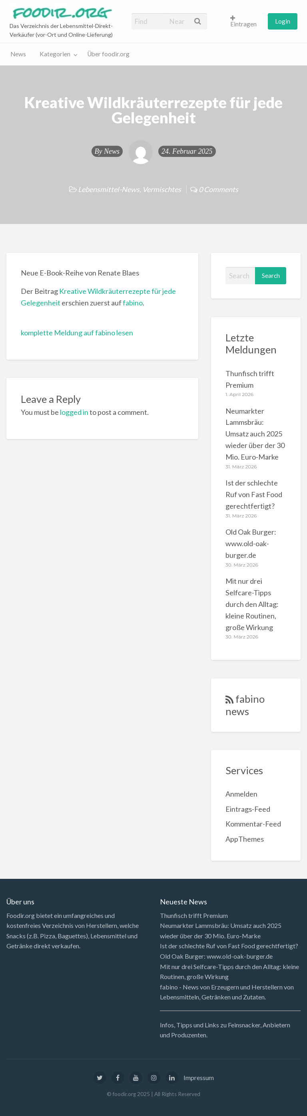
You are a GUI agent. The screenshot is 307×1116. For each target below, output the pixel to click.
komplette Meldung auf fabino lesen (77, 332)
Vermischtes (161, 189)
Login (282, 21)
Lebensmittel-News (109, 189)
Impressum (198, 1077)
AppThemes (244, 839)
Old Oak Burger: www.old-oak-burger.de (250, 543)
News (18, 53)
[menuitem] (245, 21)
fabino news (245, 705)
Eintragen (243, 21)
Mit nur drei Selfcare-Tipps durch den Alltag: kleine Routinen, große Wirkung (252, 604)
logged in (74, 412)
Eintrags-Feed (247, 809)
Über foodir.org (108, 53)
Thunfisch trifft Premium (194, 915)
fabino (133, 302)
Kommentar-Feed (253, 823)
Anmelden (241, 793)
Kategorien (55, 53)
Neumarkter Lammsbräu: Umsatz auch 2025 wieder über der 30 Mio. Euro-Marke (255, 434)
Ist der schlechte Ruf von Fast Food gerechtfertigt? (253, 494)
